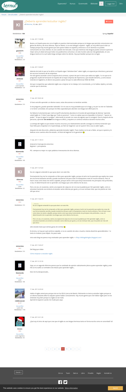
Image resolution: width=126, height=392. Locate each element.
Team (68, 373)
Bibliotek (94, 3)
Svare (109, 21)
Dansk (18, 372)
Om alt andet (12, 15)
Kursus (72, 3)
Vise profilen (20, 56)
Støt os (75, 373)
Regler (99, 373)
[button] (101, 3)
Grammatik (82, 3)
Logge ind (110, 4)
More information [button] (71, 388)
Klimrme (29, 24)
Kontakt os (108, 373)
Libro (83, 373)
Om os (60, 373)
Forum (4, 15)
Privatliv (90, 373)
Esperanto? (62, 3)
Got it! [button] (115, 388)
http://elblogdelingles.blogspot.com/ (89, 237)
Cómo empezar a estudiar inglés (41, 254)
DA (121, 3)
